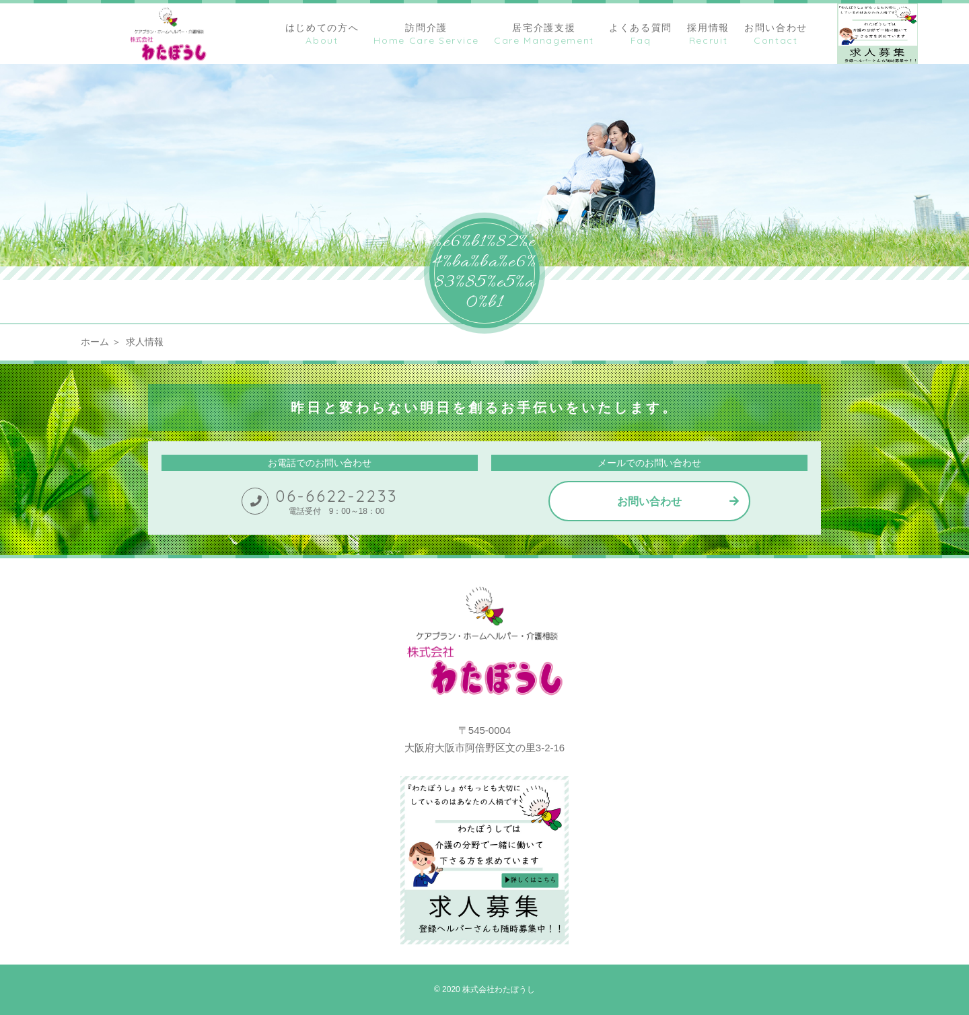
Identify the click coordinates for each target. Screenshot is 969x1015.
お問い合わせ (649, 501)
